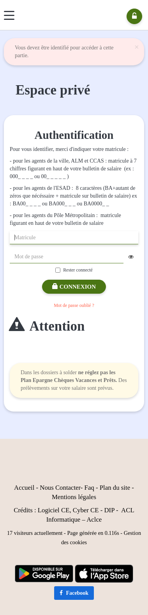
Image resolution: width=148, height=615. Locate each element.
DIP (109, 510)
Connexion (74, 287)
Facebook (74, 593)
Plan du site (115, 487)
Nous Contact (58, 487)
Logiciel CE (54, 510)
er (78, 487)
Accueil (24, 487)
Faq (89, 487)
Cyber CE (86, 510)
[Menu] (9, 15)
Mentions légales (74, 497)
